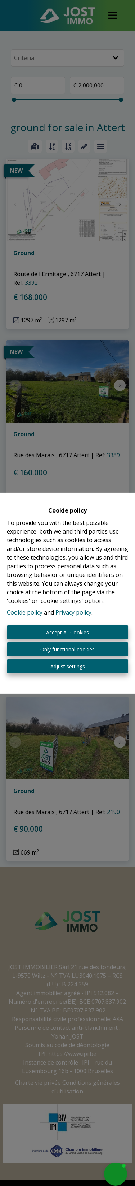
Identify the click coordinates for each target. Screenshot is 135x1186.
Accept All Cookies (67, 632)
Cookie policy (24, 612)
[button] (115, 1174)
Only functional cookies (67, 649)
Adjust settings (67, 666)
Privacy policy (73, 612)
